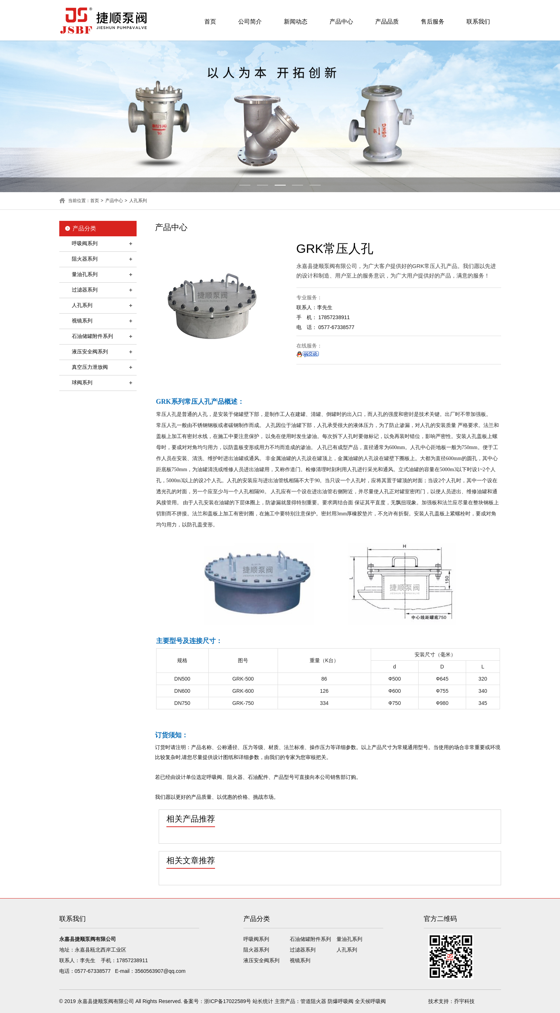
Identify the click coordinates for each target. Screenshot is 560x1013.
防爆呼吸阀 (340, 1001)
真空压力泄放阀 (90, 367)
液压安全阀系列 (90, 351)
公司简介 (250, 21)
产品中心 (341, 21)
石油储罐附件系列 (92, 336)
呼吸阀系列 (85, 243)
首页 (210, 21)
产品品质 (387, 21)
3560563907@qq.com (160, 971)
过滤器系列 (85, 290)
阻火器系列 (85, 259)
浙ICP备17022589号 (227, 1001)
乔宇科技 (464, 1001)
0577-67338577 (93, 971)
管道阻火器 (313, 1001)
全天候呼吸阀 (370, 1001)
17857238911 (132, 960)
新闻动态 (295, 21)
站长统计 (263, 1001)
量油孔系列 (85, 274)
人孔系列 (138, 200)
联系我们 (478, 21)
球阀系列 (82, 382)
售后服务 (432, 21)
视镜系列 (82, 321)
